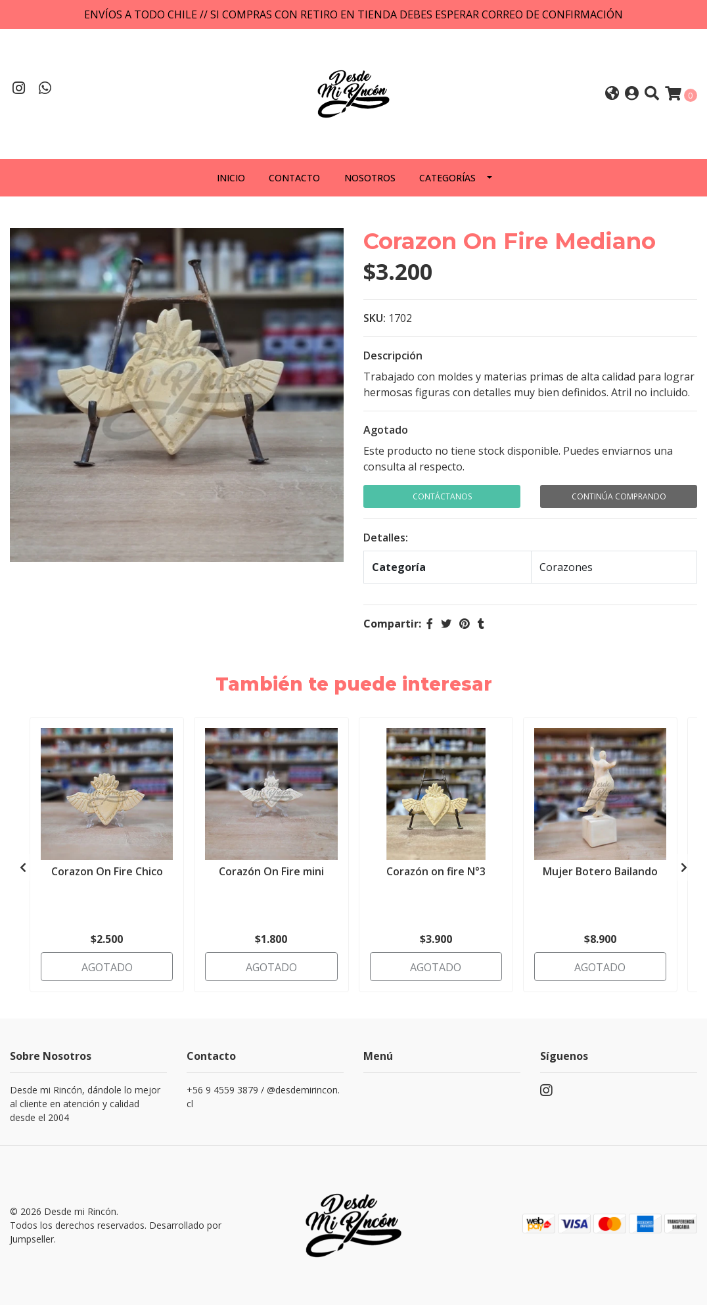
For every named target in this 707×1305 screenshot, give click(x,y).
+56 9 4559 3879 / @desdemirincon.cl (263, 1097)
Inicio (231, 178)
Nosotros (370, 178)
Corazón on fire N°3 (436, 871)
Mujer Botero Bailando (600, 871)
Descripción (392, 355)
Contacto (294, 178)
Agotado (385, 430)
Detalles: (385, 537)
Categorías (447, 178)
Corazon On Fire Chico (107, 871)
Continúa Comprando (619, 496)
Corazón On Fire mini (271, 871)
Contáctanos (442, 496)
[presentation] (23, 867)
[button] (612, 94)
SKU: (374, 318)
